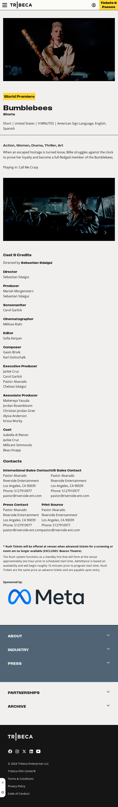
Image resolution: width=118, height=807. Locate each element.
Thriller (50, 145)
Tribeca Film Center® (22, 771)
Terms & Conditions (21, 779)
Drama (37, 145)
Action (8, 145)
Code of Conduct (19, 793)
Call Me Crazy (28, 167)
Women (23, 145)
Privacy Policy (16, 786)
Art (60, 145)
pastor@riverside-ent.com (22, 496)
